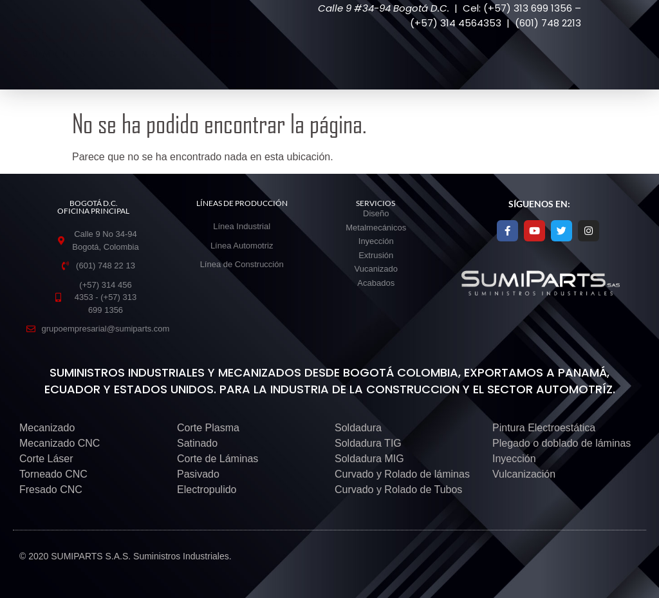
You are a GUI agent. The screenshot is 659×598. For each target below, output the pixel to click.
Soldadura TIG (368, 443)
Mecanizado (47, 427)
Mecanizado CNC (59, 443)
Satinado (197, 443)
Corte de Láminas (217, 458)
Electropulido (207, 489)
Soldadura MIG (369, 458)
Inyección (514, 458)
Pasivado (198, 474)
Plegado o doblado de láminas (561, 443)
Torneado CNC (53, 474)
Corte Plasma (208, 427)
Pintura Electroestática (543, 427)
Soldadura (358, 427)
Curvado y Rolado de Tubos (398, 489)
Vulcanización (523, 474)
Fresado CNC (50, 489)
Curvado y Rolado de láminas (402, 474)
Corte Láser (46, 458)
